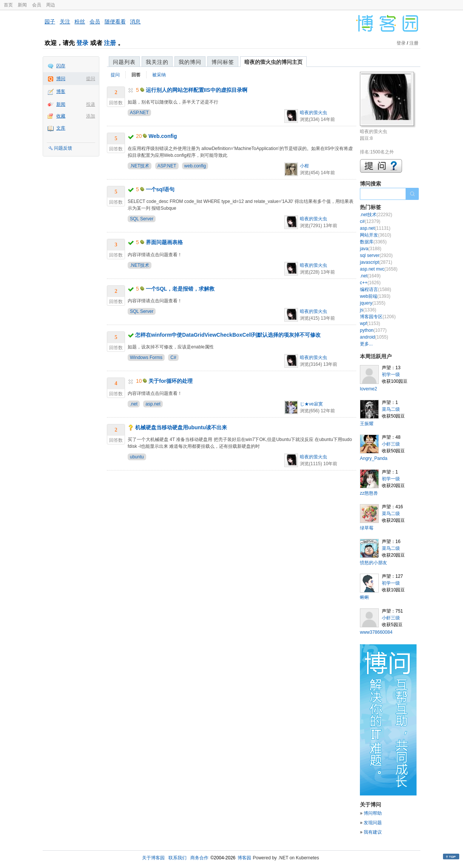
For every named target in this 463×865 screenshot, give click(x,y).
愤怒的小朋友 (373, 562)
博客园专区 (378, 316)
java (370, 248)
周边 (50, 5)
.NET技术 (139, 166)
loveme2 (368, 388)
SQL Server (141, 218)
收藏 (60, 116)
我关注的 (157, 62)
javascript (376, 262)
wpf (370, 323)
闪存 (60, 65)
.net (133, 404)
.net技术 (376, 214)
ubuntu (137, 457)
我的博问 (190, 62)
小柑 (304, 166)
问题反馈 (63, 148)
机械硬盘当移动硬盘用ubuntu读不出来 (181, 427)
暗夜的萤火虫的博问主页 (273, 62)
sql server (376, 255)
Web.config (162, 136)
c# (370, 221)
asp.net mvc (378, 269)
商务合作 (199, 857)
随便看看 (115, 22)
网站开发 (375, 235)
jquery (372, 303)
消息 (135, 22)
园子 (50, 22)
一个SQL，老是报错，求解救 (180, 289)
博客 (60, 91)
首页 (8, 5)
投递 (90, 104)
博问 (60, 78)
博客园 (244, 857)
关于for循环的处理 (170, 381)
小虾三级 (391, 444)
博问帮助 (373, 813)
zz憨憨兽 (369, 493)
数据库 (373, 241)
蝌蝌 (364, 597)
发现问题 (373, 822)
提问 (90, 78)
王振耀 (366, 423)
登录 (82, 43)
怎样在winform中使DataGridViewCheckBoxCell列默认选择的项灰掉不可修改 (228, 335)
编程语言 (375, 289)
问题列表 (124, 62)
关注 (65, 22)
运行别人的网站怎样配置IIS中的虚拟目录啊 (196, 90)
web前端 (375, 296)
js (368, 310)
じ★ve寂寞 (311, 404)
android (374, 337)
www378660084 (376, 632)
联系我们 (177, 857)
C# (173, 357)
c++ (370, 282)
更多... (366, 344)
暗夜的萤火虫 (313, 112)
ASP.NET (139, 112)
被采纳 (159, 74)
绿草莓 (366, 528)
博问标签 (222, 62)
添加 (90, 116)
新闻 (22, 5)
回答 (135, 74)
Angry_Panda (373, 458)
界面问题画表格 (164, 242)
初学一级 (391, 374)
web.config (195, 166)
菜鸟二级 (391, 409)
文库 (60, 128)
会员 (36, 5)
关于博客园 (153, 857)
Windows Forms (146, 357)
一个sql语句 (160, 189)
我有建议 (373, 832)
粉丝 (79, 22)
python (373, 330)
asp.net (152, 404)
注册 (110, 43)
